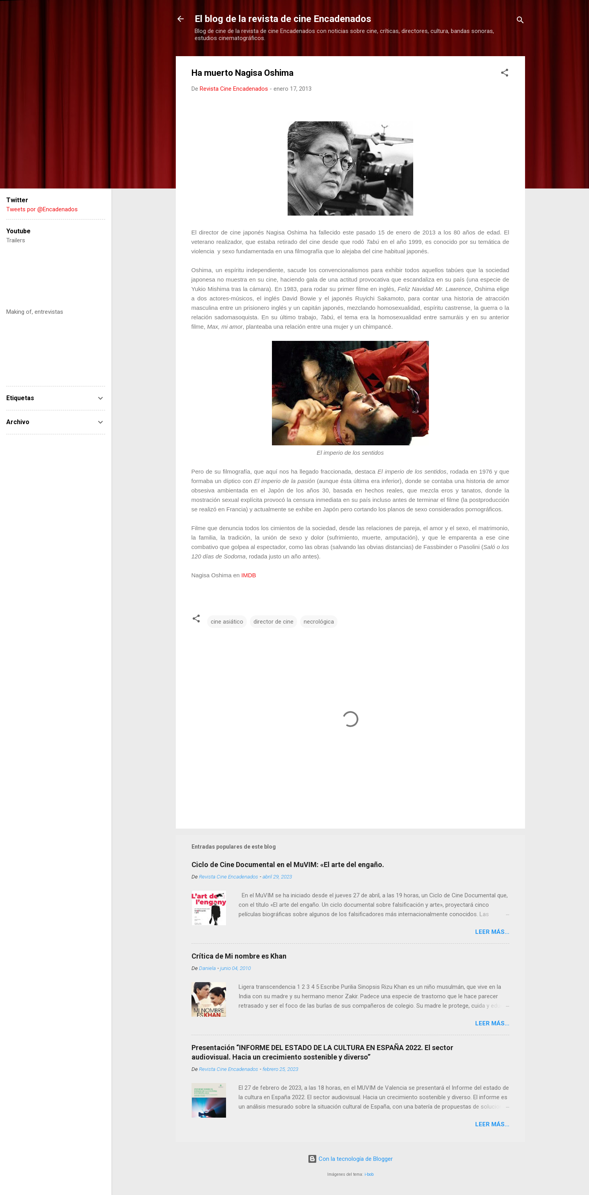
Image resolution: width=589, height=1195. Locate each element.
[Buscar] (520, 21)
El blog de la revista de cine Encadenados (283, 18)
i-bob (369, 1174)
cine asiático (227, 621)
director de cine (273, 621)
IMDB (248, 575)
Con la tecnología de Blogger (350, 1158)
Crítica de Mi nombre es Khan (238, 956)
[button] (504, 74)
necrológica (319, 621)
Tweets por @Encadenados (42, 209)
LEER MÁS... (492, 931)
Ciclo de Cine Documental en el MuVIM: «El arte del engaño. (287, 864)
